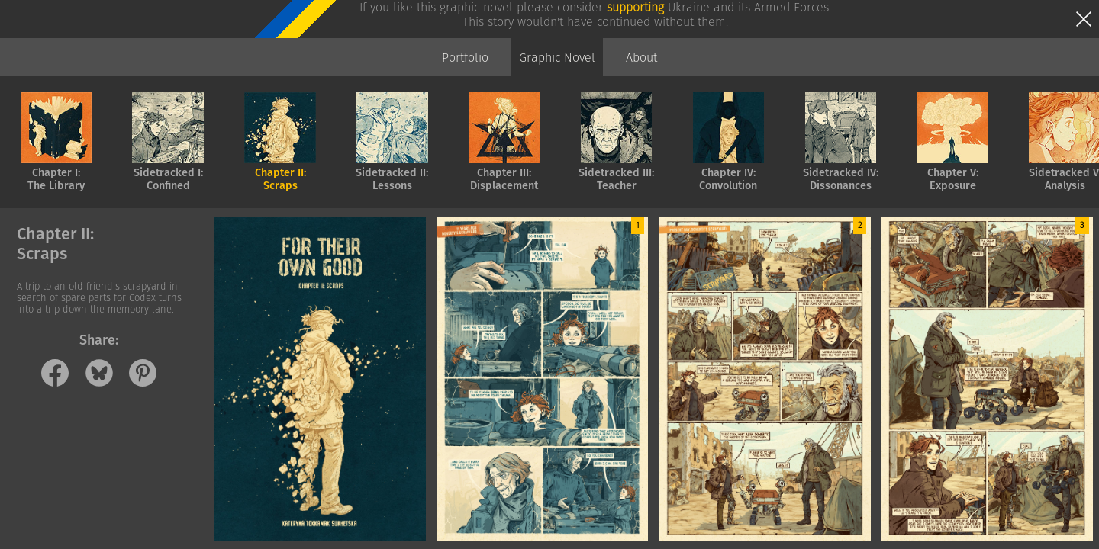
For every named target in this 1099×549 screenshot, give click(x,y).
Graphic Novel (557, 57)
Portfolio (465, 57)
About (641, 57)
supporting (635, 7)
